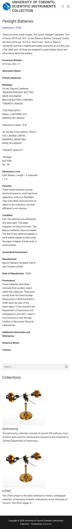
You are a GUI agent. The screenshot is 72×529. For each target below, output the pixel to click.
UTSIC (18, 27)
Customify (46, 524)
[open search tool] (63, 6)
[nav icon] (68, 6)
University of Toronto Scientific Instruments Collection (34, 6)
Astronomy (8, 27)
